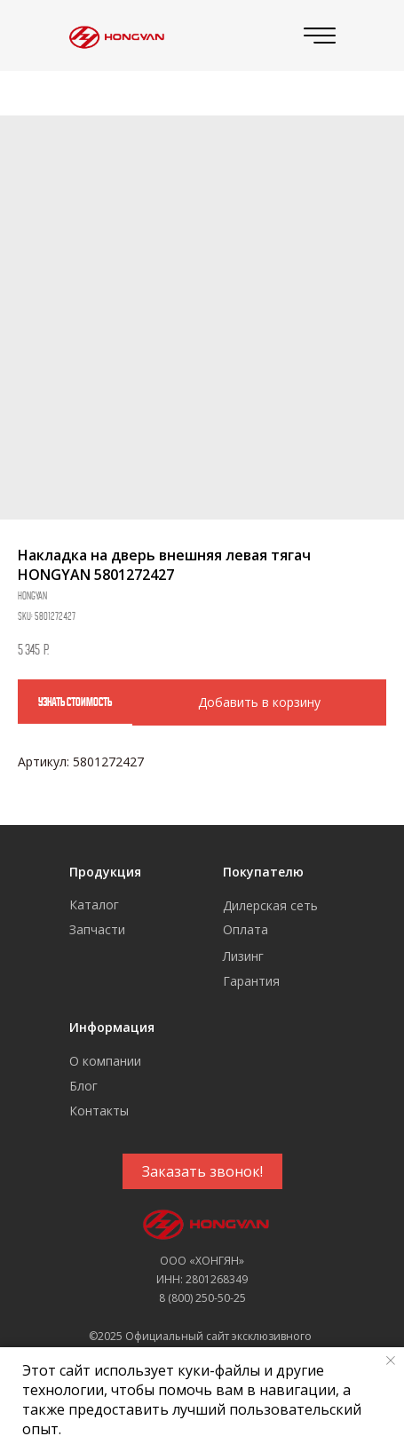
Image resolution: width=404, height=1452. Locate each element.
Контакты (99, 1110)
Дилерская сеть (270, 905)
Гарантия (251, 980)
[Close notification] (391, 1360)
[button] (202, 1171)
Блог (83, 1085)
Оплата (245, 929)
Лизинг (243, 956)
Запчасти (97, 929)
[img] (114, 36)
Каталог (94, 904)
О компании (105, 1060)
